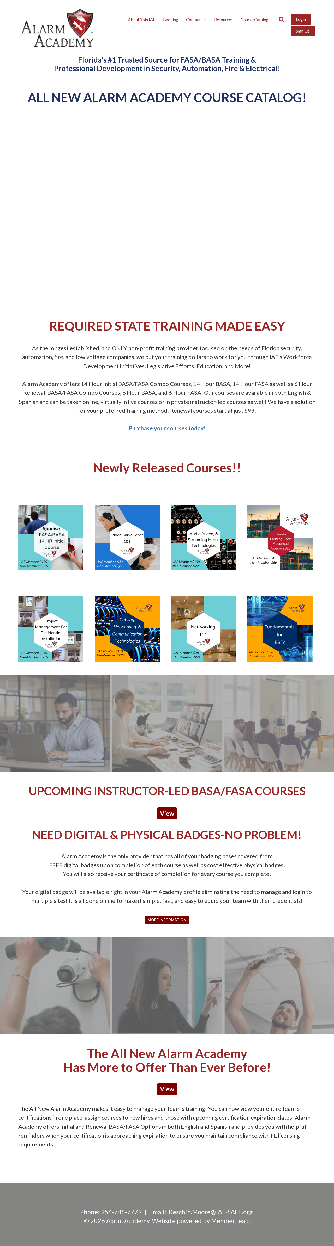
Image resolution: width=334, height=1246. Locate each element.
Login (301, 19)
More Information (167, 919)
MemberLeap (230, 1220)
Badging (170, 19)
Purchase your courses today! (167, 428)
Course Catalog (256, 19)
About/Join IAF (141, 19)
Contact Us (196, 19)
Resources (223, 19)
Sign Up (303, 30)
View (167, 813)
